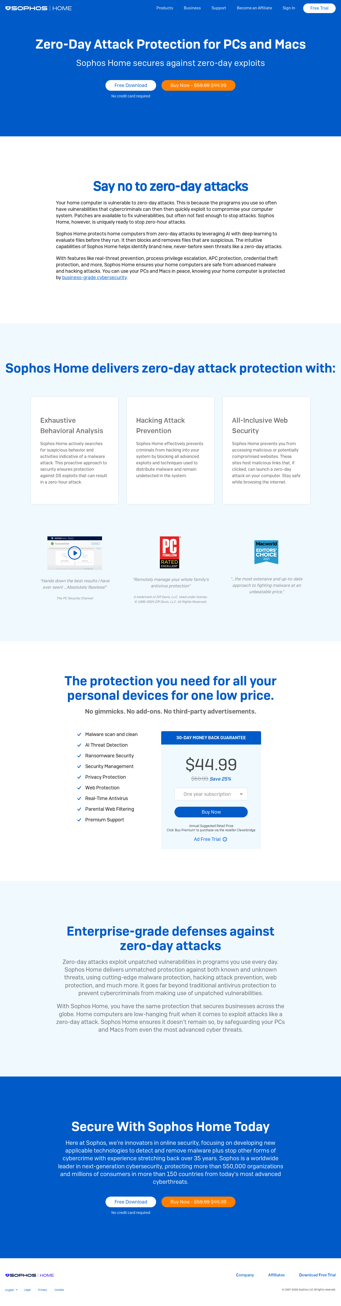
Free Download (131, 85)
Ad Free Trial (207, 839)
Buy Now (211, 812)
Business (192, 8)
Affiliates (276, 1275)
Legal (27, 1290)
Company (245, 1275)
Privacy (42, 1290)
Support (219, 8)
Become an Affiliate (254, 8)
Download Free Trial (317, 1275)
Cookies (59, 1290)
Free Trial (319, 8)
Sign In (289, 8)
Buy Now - (198, 85)
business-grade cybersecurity (94, 277)
